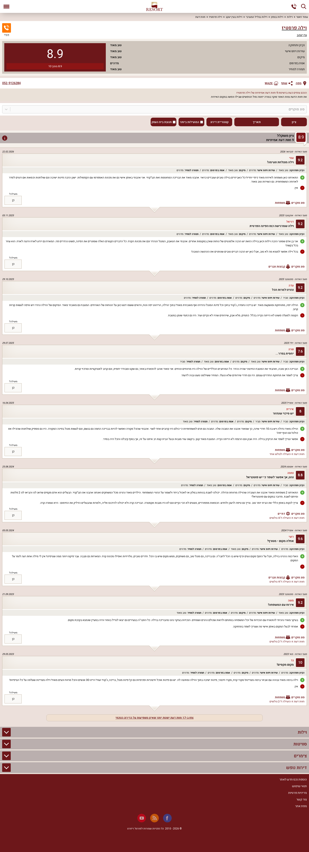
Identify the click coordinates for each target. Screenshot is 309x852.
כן (13, 200)
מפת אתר (301, 806)
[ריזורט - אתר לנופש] (154, 6)
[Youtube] (141, 818)
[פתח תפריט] (6, 6)
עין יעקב (302, 35)
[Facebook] (167, 818)
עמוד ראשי (302, 17)
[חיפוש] (303, 6)
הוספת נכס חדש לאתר (293, 779)
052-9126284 (11, 83)
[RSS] (154, 818)
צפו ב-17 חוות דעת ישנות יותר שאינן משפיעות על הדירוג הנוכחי (154, 718)
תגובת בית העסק (161, 122)
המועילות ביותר (189, 122)
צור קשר (301, 799)
